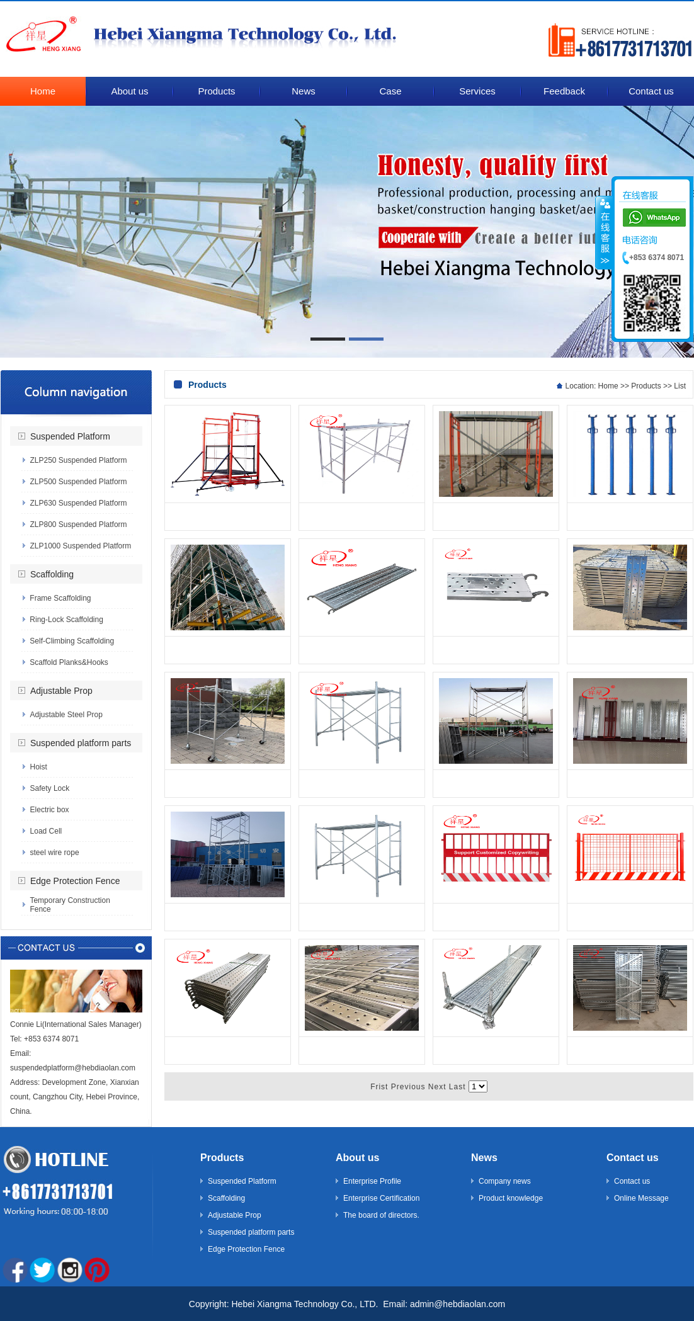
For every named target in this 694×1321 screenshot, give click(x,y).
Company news (505, 1181)
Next (437, 1086)
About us (357, 1157)
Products (646, 386)
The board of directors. (381, 1215)
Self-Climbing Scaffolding (72, 641)
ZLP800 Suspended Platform (78, 524)
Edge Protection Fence (75, 881)
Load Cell (46, 831)
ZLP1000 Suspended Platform (80, 545)
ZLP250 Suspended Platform (78, 460)
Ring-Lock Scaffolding (66, 619)
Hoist (38, 767)
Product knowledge (511, 1198)
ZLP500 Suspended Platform (78, 481)
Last (457, 1086)
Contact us (632, 1157)
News (484, 1157)
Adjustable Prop (61, 691)
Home (608, 386)
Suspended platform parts (80, 743)
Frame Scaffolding (60, 598)
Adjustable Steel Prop (66, 714)
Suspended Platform (70, 436)
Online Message (641, 1198)
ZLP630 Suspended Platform (78, 503)
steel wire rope (54, 852)
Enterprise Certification (381, 1198)
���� (604, 232)
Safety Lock (50, 788)
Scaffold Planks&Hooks (69, 662)
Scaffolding (52, 574)
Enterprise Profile (372, 1181)
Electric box (49, 809)
